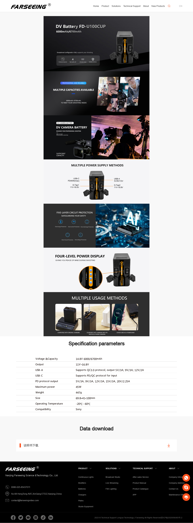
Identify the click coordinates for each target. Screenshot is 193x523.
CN (180, 6)
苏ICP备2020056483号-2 (171, 518)
